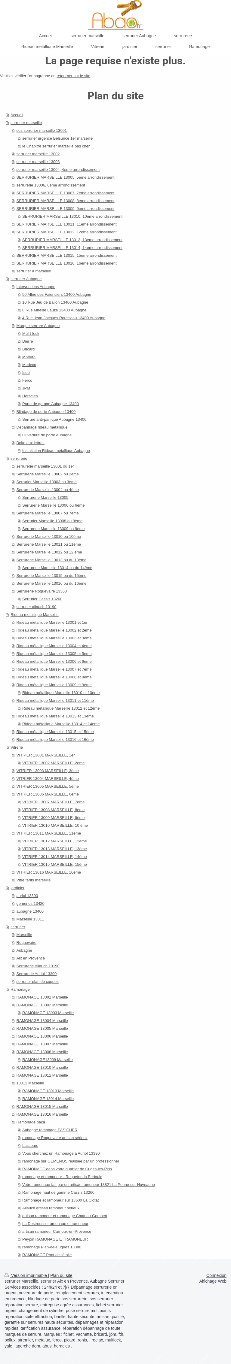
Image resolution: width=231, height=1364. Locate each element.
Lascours (30, 1145)
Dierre (27, 341)
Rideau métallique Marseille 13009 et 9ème (54, 685)
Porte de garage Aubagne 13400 (50, 404)
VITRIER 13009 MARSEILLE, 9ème (53, 817)
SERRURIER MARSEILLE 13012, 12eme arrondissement (67, 232)
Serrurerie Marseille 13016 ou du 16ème (52, 583)
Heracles (30, 396)
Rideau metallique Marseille (35, 614)
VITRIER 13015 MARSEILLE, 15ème (54, 864)
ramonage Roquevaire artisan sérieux (55, 1137)
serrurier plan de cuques (38, 981)
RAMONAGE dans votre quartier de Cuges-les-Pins (67, 1169)
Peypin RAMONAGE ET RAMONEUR (55, 1239)
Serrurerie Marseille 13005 (45, 497)
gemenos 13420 (31, 903)
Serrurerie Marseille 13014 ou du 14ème (57, 567)
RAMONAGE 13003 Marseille (48, 1013)
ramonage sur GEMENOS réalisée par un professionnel (70, 1161)
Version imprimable (26, 1275)
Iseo (26, 372)
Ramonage (20, 989)
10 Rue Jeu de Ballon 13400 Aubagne (55, 302)
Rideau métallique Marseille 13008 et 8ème (54, 677)
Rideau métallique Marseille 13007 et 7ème (54, 669)
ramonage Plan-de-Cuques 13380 (51, 1247)
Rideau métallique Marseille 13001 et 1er (52, 622)
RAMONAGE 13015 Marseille (42, 1106)
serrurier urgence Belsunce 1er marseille (57, 138)
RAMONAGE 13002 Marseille (42, 1005)
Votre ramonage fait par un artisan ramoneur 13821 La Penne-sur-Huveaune (88, 1184)
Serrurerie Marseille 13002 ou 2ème (48, 474)
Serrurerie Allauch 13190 (38, 966)
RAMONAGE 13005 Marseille (42, 1028)
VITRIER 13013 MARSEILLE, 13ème (54, 849)
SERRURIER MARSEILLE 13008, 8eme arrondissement (66, 201)
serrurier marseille (26, 122)
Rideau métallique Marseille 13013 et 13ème (55, 716)
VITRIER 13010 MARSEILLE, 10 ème (55, 825)
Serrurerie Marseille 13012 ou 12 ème (49, 552)
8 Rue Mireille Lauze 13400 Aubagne (54, 310)
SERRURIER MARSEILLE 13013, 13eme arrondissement (72, 240)
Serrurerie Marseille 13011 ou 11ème (49, 544)
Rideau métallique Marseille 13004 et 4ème (54, 646)
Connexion (216, 1275)
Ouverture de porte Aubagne (47, 435)
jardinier (17, 888)
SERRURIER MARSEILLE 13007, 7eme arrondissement (66, 193)
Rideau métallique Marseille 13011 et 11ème (55, 700)
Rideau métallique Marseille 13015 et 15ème (55, 731)
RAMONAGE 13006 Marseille (42, 1036)
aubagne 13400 (30, 911)
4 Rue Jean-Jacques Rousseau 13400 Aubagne (63, 318)
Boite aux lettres (31, 443)
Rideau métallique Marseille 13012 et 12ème (61, 708)
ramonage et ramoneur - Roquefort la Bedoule (62, 1177)
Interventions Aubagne (36, 286)
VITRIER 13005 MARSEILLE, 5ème (48, 786)
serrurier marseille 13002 (38, 154)
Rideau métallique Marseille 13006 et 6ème (54, 661)
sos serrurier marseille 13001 (42, 130)
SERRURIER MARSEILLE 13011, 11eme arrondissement (67, 224)
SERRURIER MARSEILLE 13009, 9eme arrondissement (66, 208)
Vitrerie (17, 747)
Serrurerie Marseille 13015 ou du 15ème (52, 575)
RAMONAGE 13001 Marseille (42, 997)
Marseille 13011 (30, 919)
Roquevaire (27, 942)
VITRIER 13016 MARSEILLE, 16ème (49, 872)
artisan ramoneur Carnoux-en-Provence (56, 1231)
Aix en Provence (31, 958)
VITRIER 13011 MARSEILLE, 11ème (49, 833)
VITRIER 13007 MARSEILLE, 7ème (53, 802)
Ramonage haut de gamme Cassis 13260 (58, 1192)
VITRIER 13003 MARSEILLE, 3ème (48, 770)
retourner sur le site (73, 76)
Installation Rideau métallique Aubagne (56, 450)
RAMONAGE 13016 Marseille (42, 1114)
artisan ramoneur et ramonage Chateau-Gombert (64, 1216)
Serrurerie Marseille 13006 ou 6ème (53, 505)
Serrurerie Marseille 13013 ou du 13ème (52, 560)
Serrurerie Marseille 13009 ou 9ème (53, 528)
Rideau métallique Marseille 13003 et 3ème (54, 638)
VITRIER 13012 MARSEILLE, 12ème (54, 841)
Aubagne (24, 950)
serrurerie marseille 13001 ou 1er (45, 466)
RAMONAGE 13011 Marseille (42, 1075)
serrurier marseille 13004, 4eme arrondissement (58, 169)
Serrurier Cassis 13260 (42, 599)
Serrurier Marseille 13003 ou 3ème (47, 482)
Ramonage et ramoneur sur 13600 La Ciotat (60, 1200)
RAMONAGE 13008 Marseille (42, 1052)
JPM (26, 388)
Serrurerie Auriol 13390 (37, 973)
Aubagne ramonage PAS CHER (49, 1130)
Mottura (28, 357)
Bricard (28, 349)
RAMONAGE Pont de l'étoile (47, 1255)
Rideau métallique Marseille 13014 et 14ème (61, 724)
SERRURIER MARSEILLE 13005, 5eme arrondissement (66, 177)
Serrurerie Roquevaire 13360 (42, 591)
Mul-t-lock (30, 333)
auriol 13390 (27, 895)
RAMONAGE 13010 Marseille (42, 1067)
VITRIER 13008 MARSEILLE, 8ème (53, 810)
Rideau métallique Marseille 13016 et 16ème (55, 739)
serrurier (18, 927)
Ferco (27, 380)
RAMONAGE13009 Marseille (47, 1059)
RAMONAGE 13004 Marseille (42, 1020)
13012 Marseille (30, 1083)
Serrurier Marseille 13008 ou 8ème (52, 521)
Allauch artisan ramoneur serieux (50, 1208)
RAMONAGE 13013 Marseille (48, 1091)
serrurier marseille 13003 (38, 161)
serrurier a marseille (34, 271)
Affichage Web (212, 1281)
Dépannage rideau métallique (42, 427)
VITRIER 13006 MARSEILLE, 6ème (48, 794)
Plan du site (61, 1275)
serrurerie (19, 458)
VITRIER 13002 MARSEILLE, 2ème (53, 763)
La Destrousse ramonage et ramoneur (55, 1223)
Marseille (24, 934)
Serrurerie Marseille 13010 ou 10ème (49, 536)
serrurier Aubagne (26, 279)
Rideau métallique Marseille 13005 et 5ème (54, 653)
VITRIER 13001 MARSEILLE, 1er (46, 755)
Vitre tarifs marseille (34, 880)
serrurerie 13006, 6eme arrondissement (51, 185)
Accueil (17, 115)
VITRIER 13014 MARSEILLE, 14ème (54, 856)
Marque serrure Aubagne (38, 325)
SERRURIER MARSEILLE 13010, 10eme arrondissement (72, 216)
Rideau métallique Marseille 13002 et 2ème (54, 630)
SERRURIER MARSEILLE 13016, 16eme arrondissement (67, 263)
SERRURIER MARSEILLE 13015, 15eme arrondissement (67, 255)
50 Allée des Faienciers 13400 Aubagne (56, 294)
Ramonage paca (31, 1122)
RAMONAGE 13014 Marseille (48, 1098)
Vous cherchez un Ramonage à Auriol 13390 (61, 1153)
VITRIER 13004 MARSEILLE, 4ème (48, 778)
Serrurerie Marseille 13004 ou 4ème (48, 489)
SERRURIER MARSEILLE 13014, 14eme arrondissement (72, 247)
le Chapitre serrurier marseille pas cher (56, 146)
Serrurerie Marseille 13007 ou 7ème (48, 513)
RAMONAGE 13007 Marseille (42, 1044)
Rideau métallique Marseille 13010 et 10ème (61, 692)
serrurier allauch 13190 (37, 607)
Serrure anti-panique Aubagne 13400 (54, 419)
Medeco (29, 364)
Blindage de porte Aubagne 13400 (46, 411)
